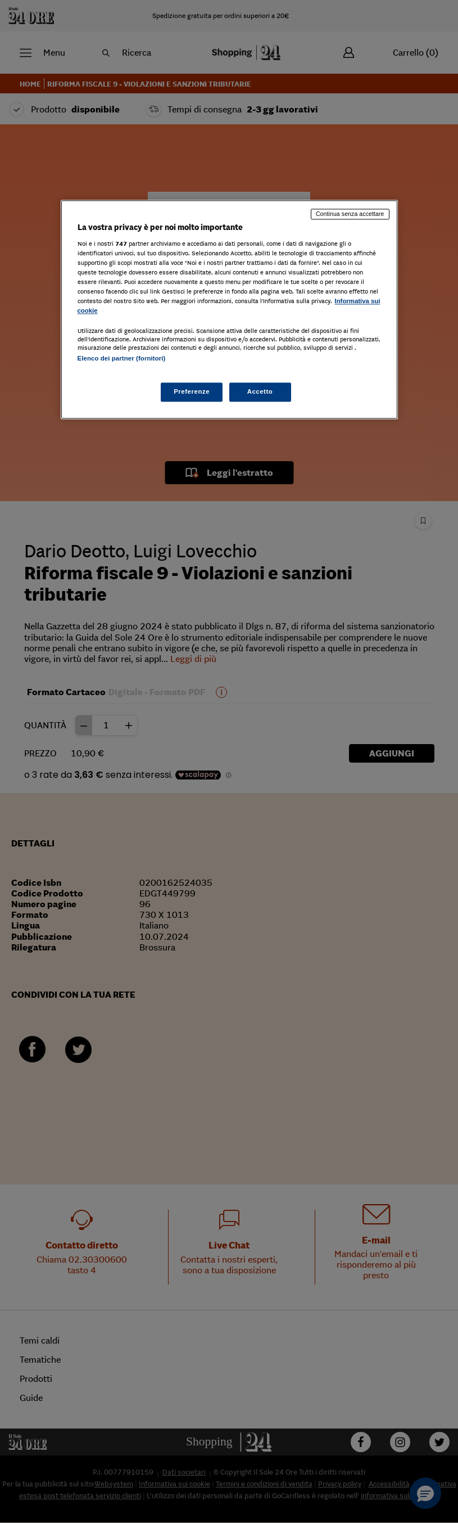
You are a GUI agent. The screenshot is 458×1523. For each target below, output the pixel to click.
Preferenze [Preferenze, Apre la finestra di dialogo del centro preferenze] (192, 391)
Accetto (260, 391)
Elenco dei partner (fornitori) (122, 358)
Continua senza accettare (350, 214)
